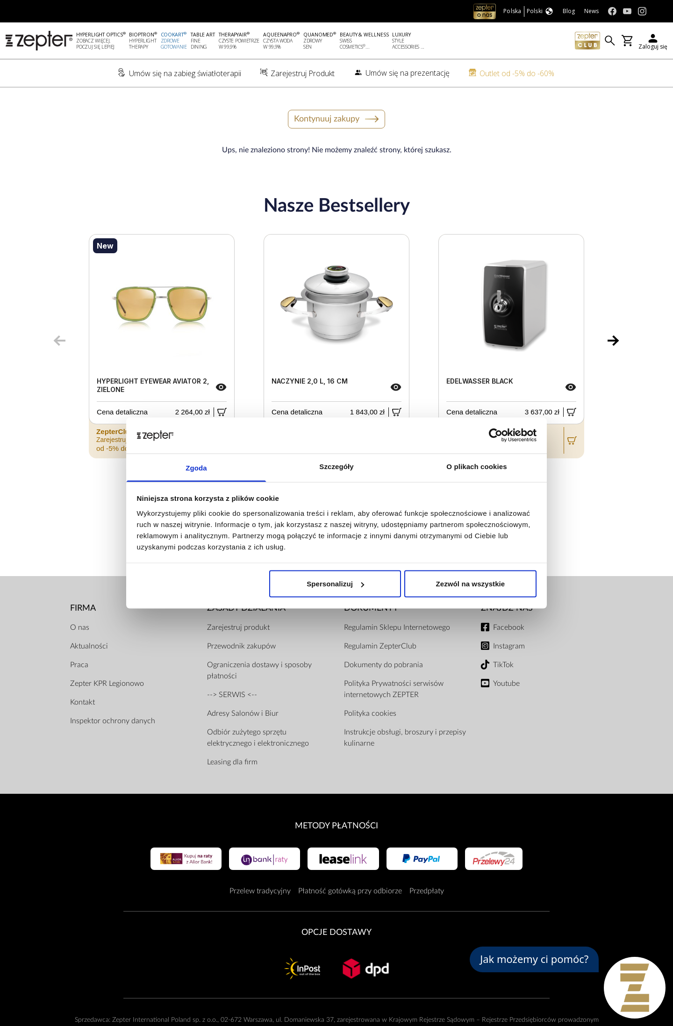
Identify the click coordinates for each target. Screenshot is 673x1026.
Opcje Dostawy (336, 932)
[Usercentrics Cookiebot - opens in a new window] (496, 435)
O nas (79, 627)
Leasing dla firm (232, 762)
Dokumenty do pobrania (383, 665)
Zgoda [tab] (196, 467)
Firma (83, 608)
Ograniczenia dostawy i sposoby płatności (259, 670)
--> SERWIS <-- (232, 694)
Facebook (508, 627)
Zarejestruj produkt (238, 627)
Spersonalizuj (335, 584)
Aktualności (89, 646)
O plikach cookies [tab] (476, 466)
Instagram (509, 646)
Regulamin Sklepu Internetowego (397, 627)
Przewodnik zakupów (241, 646)
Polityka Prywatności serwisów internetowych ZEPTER (394, 689)
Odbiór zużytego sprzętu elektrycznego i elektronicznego (258, 737)
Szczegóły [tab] (336, 466)
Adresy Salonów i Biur (243, 713)
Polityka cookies (370, 713)
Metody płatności (336, 826)
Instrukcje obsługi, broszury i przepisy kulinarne (405, 737)
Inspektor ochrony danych (112, 721)
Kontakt (82, 702)
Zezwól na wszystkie (470, 584)
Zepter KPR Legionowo (107, 683)
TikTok (503, 665)
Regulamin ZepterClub (380, 646)
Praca (79, 665)
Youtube (506, 683)
